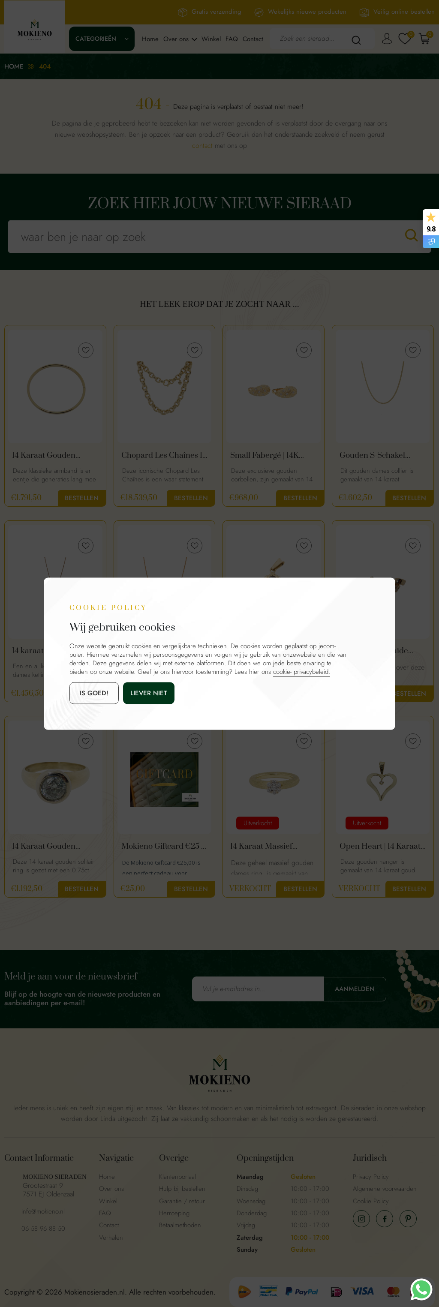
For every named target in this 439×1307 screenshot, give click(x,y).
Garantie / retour (182, 1201)
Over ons (176, 39)
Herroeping (174, 1213)
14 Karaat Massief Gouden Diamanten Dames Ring (265, 846)
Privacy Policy (371, 1176)
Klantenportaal (177, 1176)
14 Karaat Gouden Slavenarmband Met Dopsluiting (48, 455)
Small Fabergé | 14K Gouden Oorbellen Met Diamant (271, 455)
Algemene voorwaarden (385, 1188)
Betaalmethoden (180, 1225)
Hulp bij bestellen (182, 1188)
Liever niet (148, 692)
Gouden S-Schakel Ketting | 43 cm (372, 455)
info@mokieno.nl (43, 1211)
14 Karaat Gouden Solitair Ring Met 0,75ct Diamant (53, 846)
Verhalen (111, 1237)
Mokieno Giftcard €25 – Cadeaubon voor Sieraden (163, 846)
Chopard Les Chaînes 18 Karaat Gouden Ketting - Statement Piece (164, 455)
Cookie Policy (371, 1201)
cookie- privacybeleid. (301, 671)
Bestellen (82, 498)
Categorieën (95, 38)
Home (150, 39)
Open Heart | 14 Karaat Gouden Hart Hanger (380, 846)
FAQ (232, 39)
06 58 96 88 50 (43, 1228)
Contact (253, 39)
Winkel (211, 39)
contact (202, 145)
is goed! (94, 692)
